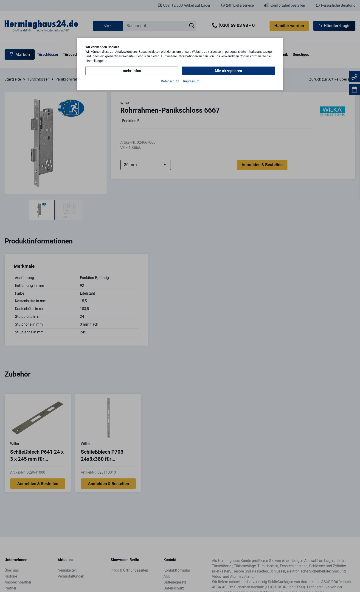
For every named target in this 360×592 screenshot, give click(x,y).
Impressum (191, 81)
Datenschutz (170, 81)
